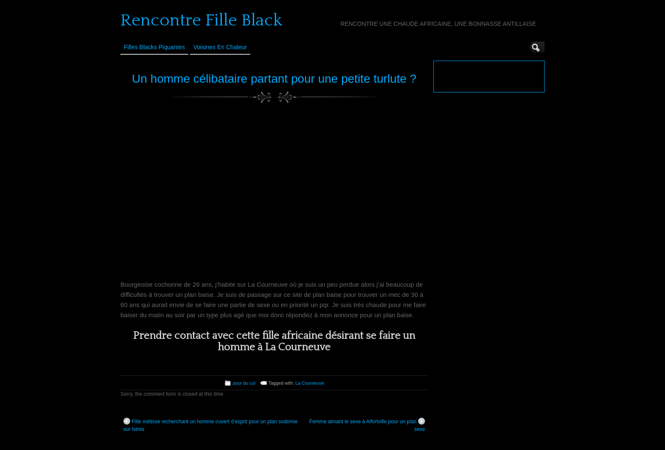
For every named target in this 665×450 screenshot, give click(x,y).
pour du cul (244, 383)
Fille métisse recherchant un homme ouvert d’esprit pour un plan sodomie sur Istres (210, 425)
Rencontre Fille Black (201, 20)
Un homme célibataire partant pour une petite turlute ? (274, 78)
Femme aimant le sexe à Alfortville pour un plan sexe (367, 425)
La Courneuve (309, 383)
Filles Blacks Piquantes (154, 47)
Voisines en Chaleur (220, 47)
